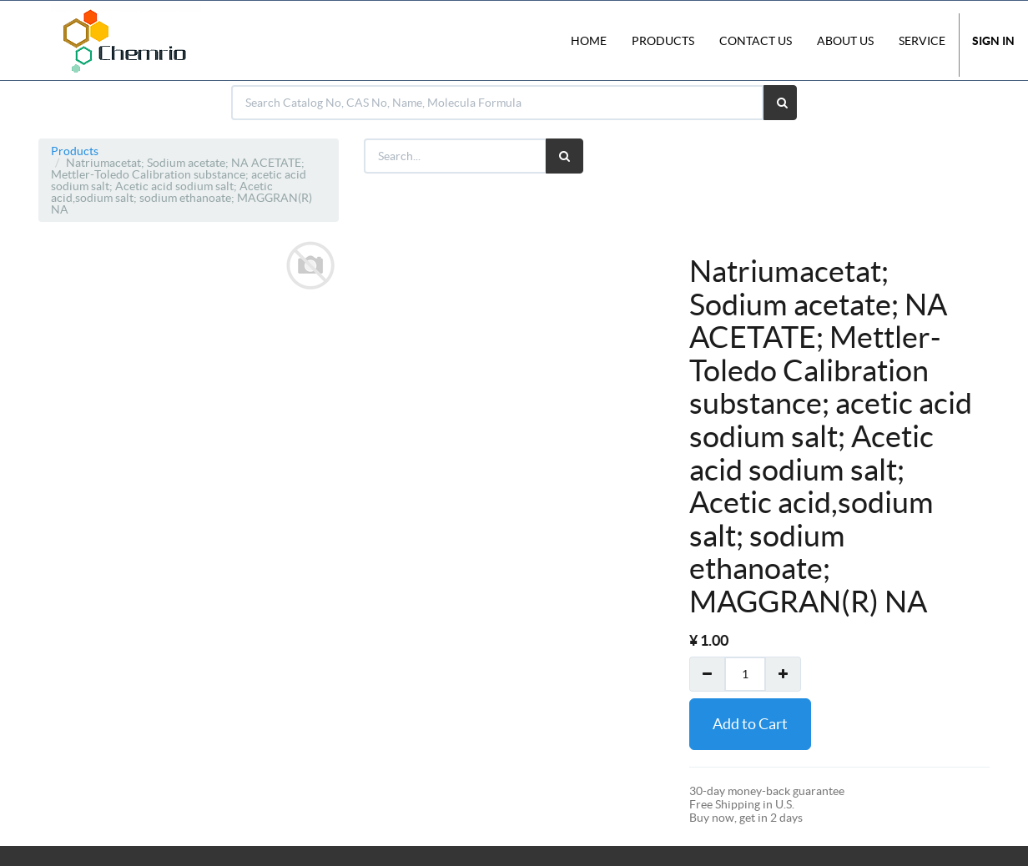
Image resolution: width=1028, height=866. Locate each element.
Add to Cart (750, 724)
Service (922, 41)
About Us (845, 41)
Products (74, 151)
